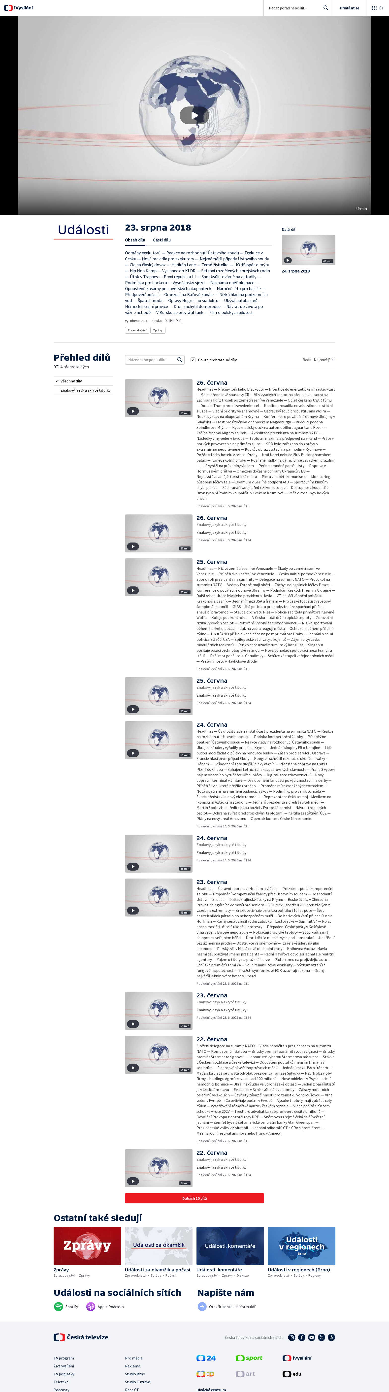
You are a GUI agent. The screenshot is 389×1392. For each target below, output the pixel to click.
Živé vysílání (64, 1365)
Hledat (324, 10)
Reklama (132, 1365)
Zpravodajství (137, 330)
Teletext (61, 1381)
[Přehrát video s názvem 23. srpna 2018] (194, 115)
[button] (194, 115)
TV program (64, 1358)
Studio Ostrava (137, 1381)
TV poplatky (64, 1373)
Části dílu (162, 240)
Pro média (133, 1358)
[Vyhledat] (180, 360)
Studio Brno (135, 1373)
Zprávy (157, 330)
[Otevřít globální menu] (377, 8)
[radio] (83, 380)
